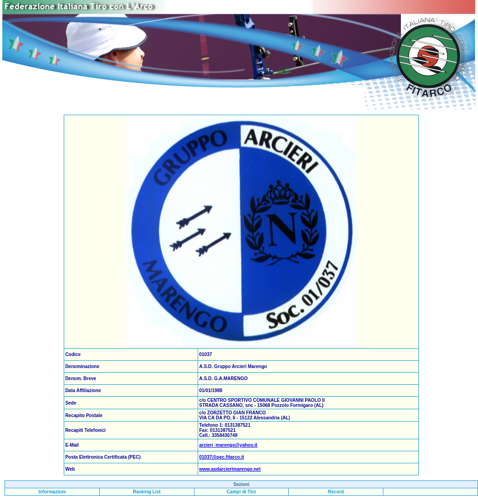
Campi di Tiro (241, 491)
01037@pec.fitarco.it (221, 457)
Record (336, 491)
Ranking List (147, 491)
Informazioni (52, 491)
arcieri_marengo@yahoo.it (228, 445)
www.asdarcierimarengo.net (229, 469)
